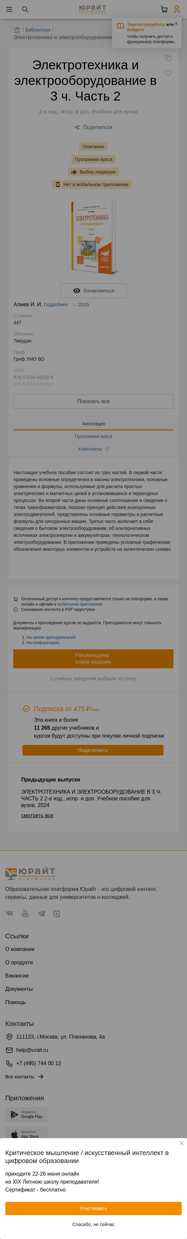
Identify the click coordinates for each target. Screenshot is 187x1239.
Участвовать (93, 1208)
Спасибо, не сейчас (93, 1224)
